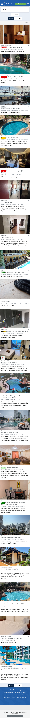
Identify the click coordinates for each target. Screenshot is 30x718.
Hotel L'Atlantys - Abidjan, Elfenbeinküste (13, 604)
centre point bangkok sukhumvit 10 (11, 537)
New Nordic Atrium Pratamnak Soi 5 (17, 331)
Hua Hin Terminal (11, 362)
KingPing (3, 333)
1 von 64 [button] (11, 18)
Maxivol (2, 672)
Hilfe (22, 694)
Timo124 (3, 539)
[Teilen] (28, 45)
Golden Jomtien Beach (13, 108)
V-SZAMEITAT (5, 302)
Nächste (16, 18)
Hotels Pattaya (4, 106)
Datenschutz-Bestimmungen (13, 694)
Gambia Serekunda (12, 467)
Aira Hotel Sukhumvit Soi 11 (9, 433)
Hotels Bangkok (4, 169)
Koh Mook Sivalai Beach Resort (10, 569)
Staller (2, 49)
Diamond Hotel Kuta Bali (15, 47)
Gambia (2, 465)
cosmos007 (3, 110)
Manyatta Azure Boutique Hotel (14, 272)
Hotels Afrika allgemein (6, 602)
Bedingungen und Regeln (20, 692)
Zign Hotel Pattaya (6, 202)
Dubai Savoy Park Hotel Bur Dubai (11, 638)
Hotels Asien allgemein (6, 45)
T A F (4, 4)
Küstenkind (3, 506)
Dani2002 (3, 571)
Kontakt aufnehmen (8, 692)
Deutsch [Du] (17, 690)
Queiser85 (3, 204)
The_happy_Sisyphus (5, 274)
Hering (2, 399)
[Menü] (2, 4)
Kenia (2, 270)
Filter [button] (27, 22)
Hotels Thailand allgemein (6, 360)
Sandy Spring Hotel (12, 138)
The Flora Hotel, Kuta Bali (15, 77)
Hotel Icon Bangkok (7, 237)
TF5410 (2, 174)
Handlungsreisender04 (6, 606)
